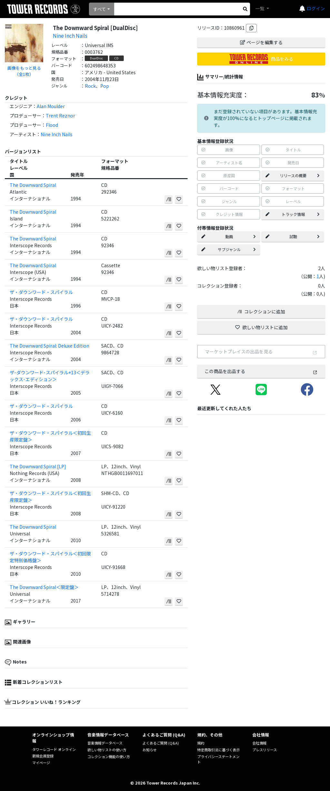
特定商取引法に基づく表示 (218, 749)
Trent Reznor (60, 115)
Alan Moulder (51, 106)
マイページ (41, 762)
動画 (228, 236)
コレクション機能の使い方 (108, 756)
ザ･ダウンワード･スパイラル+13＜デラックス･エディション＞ (50, 375)
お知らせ (149, 749)
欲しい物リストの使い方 (106, 749)
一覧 (260, 8)
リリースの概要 (293, 175)
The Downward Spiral (33, 185)
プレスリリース (264, 749)
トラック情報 (293, 214)
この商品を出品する (261, 371)
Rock (90, 86)
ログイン (316, 8)
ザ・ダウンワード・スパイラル (41, 292)
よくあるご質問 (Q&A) (160, 742)
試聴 (293, 236)
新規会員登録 (42, 755)
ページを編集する (261, 42)
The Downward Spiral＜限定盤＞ (44, 587)
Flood (52, 125)
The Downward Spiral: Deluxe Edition (49, 345)
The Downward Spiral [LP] (38, 466)
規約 (200, 742)
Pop (104, 86)
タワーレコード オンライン (54, 749)
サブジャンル (228, 249)
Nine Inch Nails (70, 35)
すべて (99, 9)
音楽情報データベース (104, 742)
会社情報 (259, 742)
